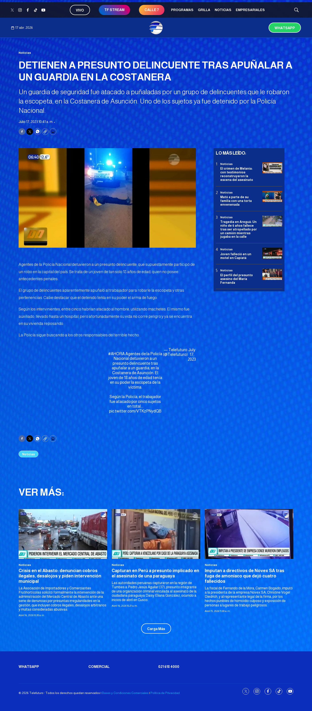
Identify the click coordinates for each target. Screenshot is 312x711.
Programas (182, 10)
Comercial (99, 667)
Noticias (223, 10)
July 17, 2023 (192, 355)
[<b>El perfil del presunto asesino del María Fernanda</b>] (272, 274)
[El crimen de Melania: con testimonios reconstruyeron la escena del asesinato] (272, 168)
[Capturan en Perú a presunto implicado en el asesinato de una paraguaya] (156, 534)
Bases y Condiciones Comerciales (125, 693)
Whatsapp (285, 28)
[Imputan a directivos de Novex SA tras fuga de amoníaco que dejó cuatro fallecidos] (249, 534)
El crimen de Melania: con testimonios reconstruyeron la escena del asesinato (236, 174)
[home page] (156, 27)
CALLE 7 (151, 10)
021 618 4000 (168, 667)
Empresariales (250, 10)
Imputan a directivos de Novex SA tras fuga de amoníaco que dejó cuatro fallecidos (244, 576)
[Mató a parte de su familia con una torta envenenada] (272, 196)
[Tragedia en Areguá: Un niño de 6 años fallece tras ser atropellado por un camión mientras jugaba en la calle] (272, 221)
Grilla (204, 10)
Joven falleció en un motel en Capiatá (235, 256)
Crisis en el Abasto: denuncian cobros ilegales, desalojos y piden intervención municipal (60, 576)
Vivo (80, 10)
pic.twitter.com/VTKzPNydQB (135, 411)
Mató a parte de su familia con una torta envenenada (236, 200)
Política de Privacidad (165, 693)
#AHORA (116, 354)
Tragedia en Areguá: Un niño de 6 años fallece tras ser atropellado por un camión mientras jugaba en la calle (238, 229)
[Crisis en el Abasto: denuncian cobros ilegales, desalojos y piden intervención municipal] (63, 534)
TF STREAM (114, 10)
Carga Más (156, 629)
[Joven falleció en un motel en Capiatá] (272, 253)
